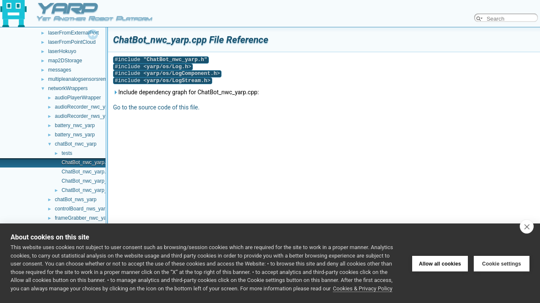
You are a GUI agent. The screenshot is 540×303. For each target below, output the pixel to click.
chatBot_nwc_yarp (76, 144)
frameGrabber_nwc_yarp (83, 218)
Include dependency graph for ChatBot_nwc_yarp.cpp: (186, 92)
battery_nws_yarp (75, 135)
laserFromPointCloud (72, 42)
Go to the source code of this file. (156, 107)
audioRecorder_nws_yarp (84, 116)
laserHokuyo (62, 51)
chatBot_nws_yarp (76, 199)
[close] (527, 226)
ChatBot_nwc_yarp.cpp (88, 162)
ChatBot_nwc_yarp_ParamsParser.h (102, 190)
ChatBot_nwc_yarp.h (85, 172)
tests (67, 153)
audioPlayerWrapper (78, 98)
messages (59, 70)
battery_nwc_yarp (75, 125)
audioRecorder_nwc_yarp (84, 107)
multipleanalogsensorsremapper (84, 79)
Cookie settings (501, 263)
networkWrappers (68, 88)
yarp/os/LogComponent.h (182, 73)
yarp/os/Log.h (167, 66)
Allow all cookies (440, 263)
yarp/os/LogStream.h (177, 80)
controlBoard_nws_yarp (81, 209)
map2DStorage (65, 61)
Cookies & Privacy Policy (362, 288)
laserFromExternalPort (73, 33)
